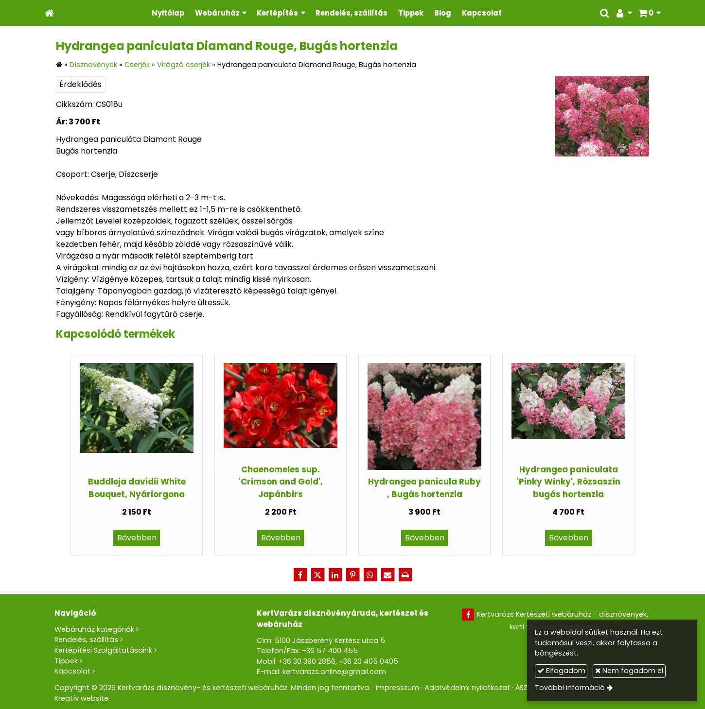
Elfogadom (561, 670)
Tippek (66, 661)
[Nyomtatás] (405, 575)
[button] (649, 13)
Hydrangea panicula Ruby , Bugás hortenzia (424, 488)
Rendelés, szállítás (86, 639)
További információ (570, 687)
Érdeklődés (80, 84)
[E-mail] (387, 575)
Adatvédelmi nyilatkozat (467, 687)
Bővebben (137, 537)
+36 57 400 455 (330, 651)
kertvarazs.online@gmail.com (334, 671)
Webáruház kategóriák (94, 629)
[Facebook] (300, 575)
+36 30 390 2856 (307, 661)
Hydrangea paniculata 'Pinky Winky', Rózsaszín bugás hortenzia (568, 482)
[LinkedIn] (335, 575)
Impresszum (397, 687)
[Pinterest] (352, 575)
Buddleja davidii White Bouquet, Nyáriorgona (137, 488)
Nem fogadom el (629, 670)
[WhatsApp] (370, 575)
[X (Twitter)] (317, 575)
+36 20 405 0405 (368, 661)
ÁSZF (523, 687)
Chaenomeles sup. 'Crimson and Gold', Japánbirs (281, 482)
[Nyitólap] (49, 13)
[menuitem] (168, 13)
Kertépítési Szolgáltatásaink (103, 650)
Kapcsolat (72, 671)
